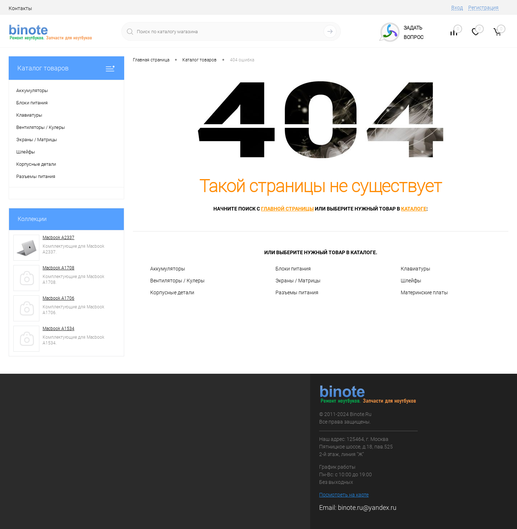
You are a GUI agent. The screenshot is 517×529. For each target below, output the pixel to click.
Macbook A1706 (58, 298)
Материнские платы (424, 292)
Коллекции (32, 219)
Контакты (20, 8)
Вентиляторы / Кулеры (177, 280)
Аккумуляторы (167, 269)
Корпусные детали (172, 292)
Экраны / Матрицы (298, 280)
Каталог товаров (66, 68)
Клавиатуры (415, 269)
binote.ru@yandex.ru (367, 507)
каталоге (413, 209)
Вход (457, 7)
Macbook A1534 (58, 328)
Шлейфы (411, 280)
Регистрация (483, 7)
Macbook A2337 (58, 237)
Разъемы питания (296, 292)
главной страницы (287, 209)
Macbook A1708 (58, 267)
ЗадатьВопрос (413, 32)
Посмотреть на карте (344, 495)
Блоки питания (293, 269)
